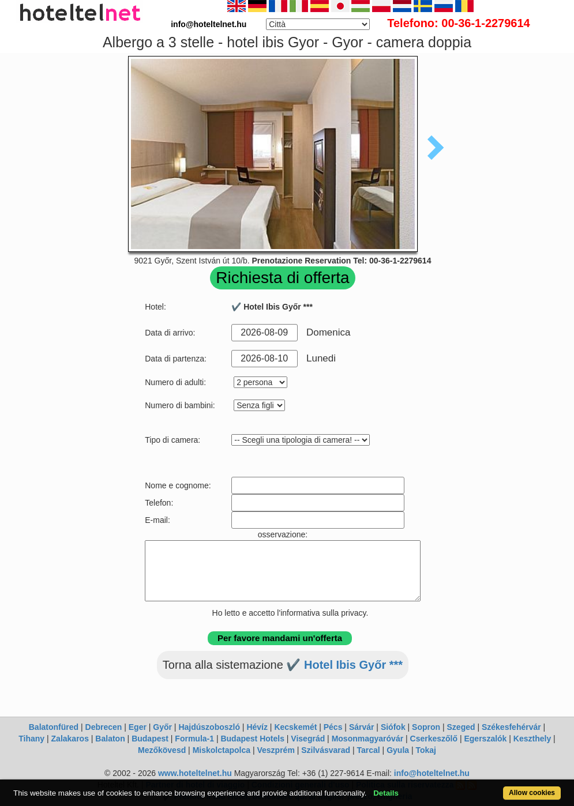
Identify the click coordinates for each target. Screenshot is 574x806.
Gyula (398, 750)
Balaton (110, 738)
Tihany (31, 738)
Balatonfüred (53, 727)
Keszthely (532, 738)
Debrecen (103, 727)
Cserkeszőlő (433, 738)
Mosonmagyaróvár (367, 738)
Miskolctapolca (221, 750)
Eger (138, 727)
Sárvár (361, 727)
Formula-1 (194, 738)
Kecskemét (295, 727)
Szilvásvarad (325, 750)
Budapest (150, 738)
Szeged (461, 727)
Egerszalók (485, 738)
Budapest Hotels (252, 738)
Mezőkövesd (162, 750)
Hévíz (257, 727)
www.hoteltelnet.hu (195, 773)
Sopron (426, 727)
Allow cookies (532, 793)
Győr (162, 727)
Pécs (333, 727)
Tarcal (368, 750)
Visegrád (308, 738)
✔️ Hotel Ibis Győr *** (344, 664)
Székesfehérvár (511, 727)
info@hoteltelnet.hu (432, 773)
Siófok (393, 727)
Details (386, 793)
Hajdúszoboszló (209, 727)
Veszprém (275, 750)
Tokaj (425, 750)
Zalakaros (70, 738)
